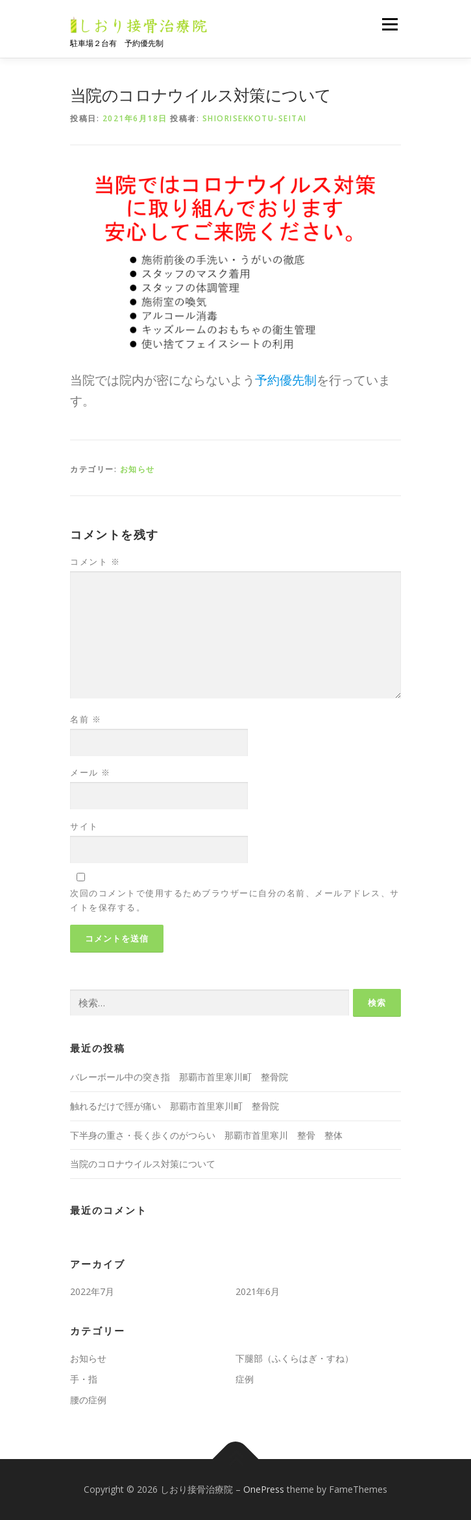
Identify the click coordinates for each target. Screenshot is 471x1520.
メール (90, 772)
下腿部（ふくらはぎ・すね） (294, 1358)
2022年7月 (92, 1291)
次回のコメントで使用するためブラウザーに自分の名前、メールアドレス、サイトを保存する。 (235, 900)
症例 (244, 1379)
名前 (85, 719)
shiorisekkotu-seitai (254, 118)
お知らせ (137, 469)
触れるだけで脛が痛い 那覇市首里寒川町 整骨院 (174, 1106)
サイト (84, 826)
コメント (95, 561)
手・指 (83, 1379)
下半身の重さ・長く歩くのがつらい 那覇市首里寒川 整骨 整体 (206, 1135)
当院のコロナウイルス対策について (142, 1164)
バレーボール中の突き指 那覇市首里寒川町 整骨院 (179, 1077)
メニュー (389, 24)
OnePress (263, 1489)
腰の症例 (88, 1400)
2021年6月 (257, 1291)
